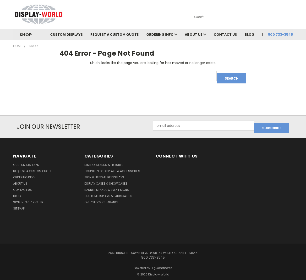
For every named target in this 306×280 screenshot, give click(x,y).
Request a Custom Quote (114, 34)
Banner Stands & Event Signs (106, 185)
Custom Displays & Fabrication (108, 191)
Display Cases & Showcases (105, 179)
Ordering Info (161, 34)
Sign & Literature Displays (104, 172)
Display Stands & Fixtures (103, 160)
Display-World (158, 270)
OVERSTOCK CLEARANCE (101, 197)
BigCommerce (161, 263)
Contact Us (225, 34)
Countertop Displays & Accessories (112, 166)
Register (36, 197)
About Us (195, 34)
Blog (249, 34)
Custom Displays (66, 34)
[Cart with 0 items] (291, 15)
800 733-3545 (280, 34)
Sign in (18, 197)
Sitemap (19, 204)
